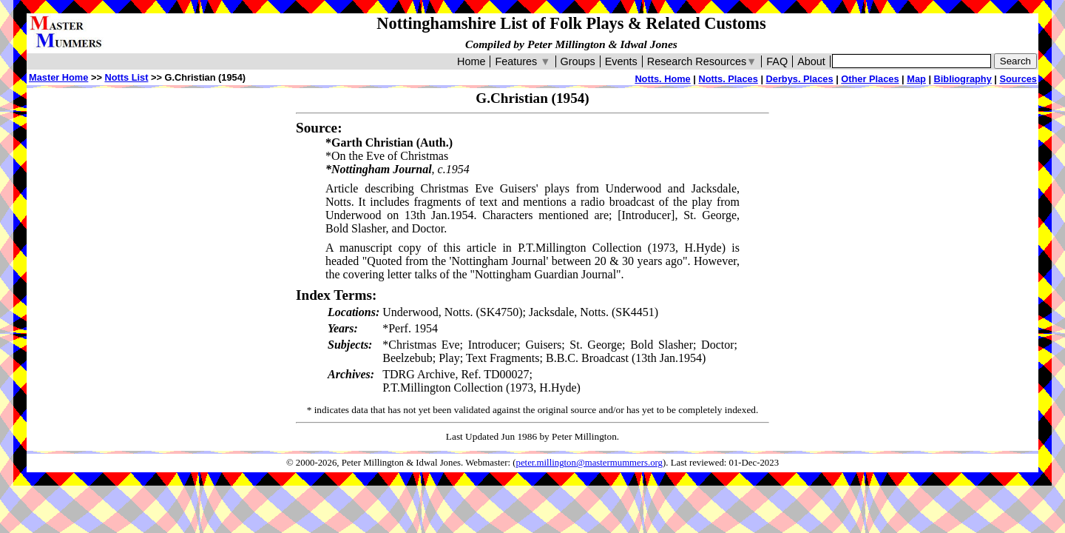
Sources (1018, 78)
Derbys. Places (800, 78)
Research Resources (702, 61)
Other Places (870, 78)
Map (916, 78)
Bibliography (963, 78)
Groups (578, 61)
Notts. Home (662, 78)
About (811, 61)
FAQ (777, 61)
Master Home (58, 77)
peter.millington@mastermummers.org (589, 462)
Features (522, 61)
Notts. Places (727, 78)
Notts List (126, 77)
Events (621, 61)
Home (471, 61)
